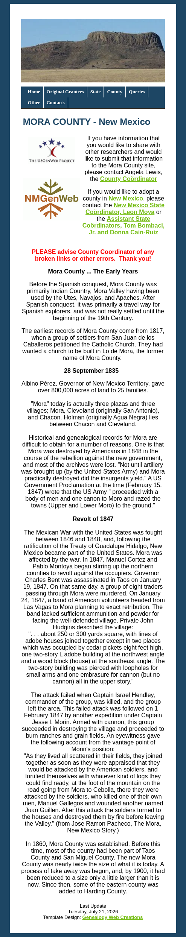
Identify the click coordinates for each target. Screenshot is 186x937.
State (95, 91)
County (114, 91)
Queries (137, 91)
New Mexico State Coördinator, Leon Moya (125, 208)
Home (34, 91)
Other (34, 102)
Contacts (56, 102)
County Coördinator (128, 179)
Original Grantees (65, 91)
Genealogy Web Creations (112, 917)
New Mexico (125, 198)
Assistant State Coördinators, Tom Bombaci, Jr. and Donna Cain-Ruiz (123, 225)
